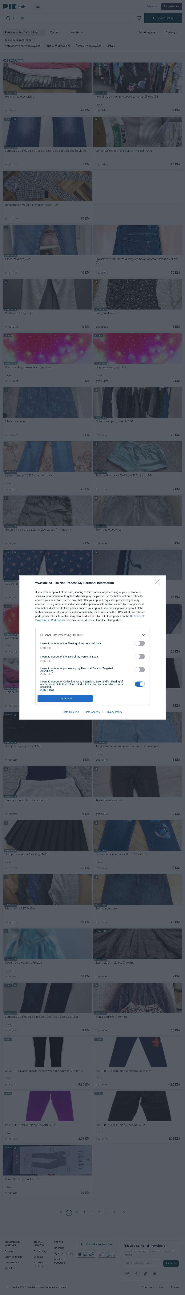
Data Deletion (71, 712)
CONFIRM (65, 698)
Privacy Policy (114, 712)
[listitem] (92, 635)
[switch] (140, 643)
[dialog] (92, 647)
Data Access (92, 712)
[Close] (158, 583)
